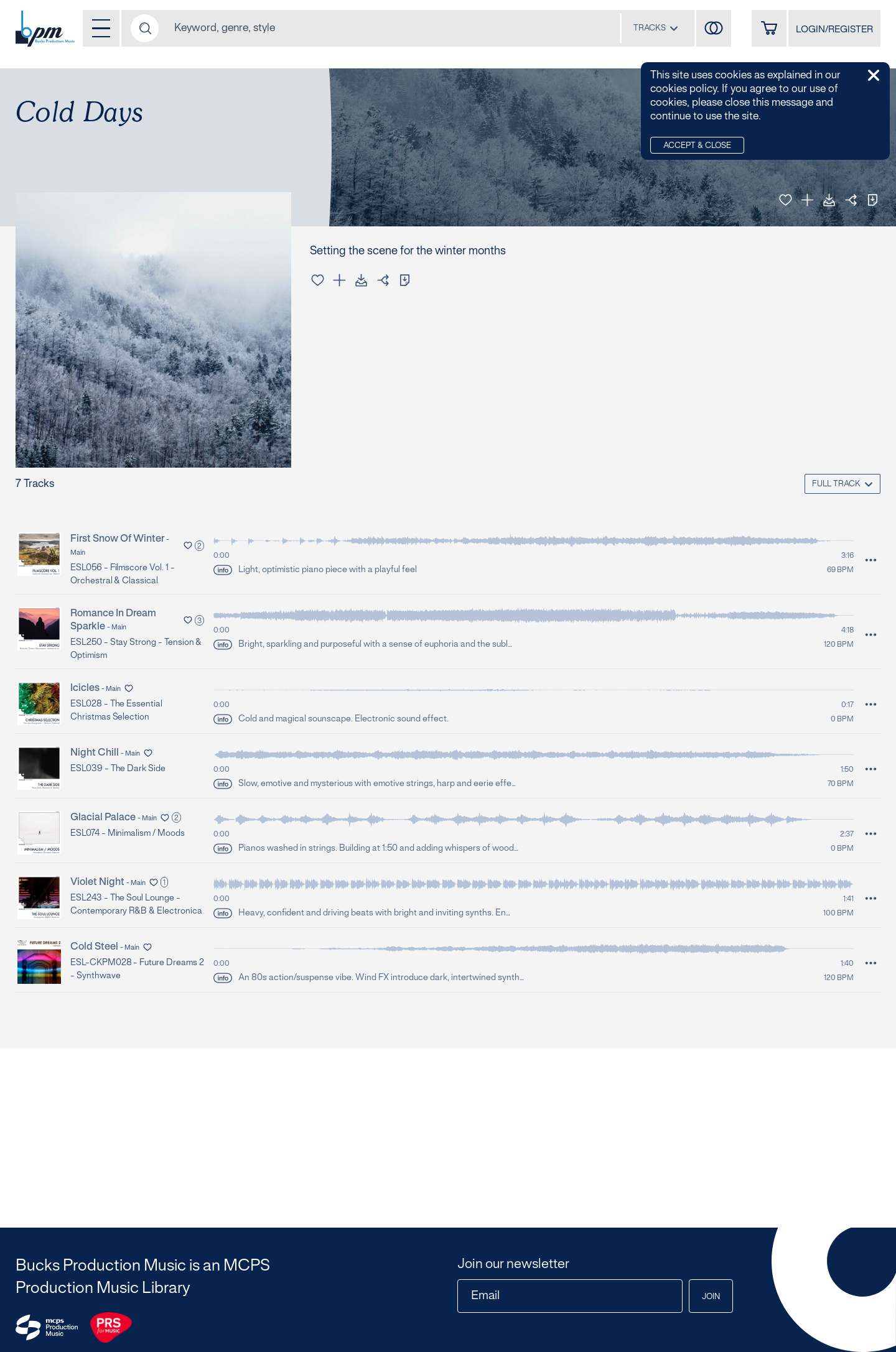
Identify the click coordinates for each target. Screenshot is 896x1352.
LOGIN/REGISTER (834, 29)
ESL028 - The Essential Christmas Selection (116, 710)
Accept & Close (697, 146)
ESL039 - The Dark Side (118, 769)
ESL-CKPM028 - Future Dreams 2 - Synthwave (137, 969)
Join (711, 1297)
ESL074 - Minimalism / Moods (127, 834)
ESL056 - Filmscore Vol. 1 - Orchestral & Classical (122, 574)
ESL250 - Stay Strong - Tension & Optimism (136, 649)
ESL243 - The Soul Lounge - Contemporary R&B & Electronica (136, 904)
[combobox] (656, 28)
